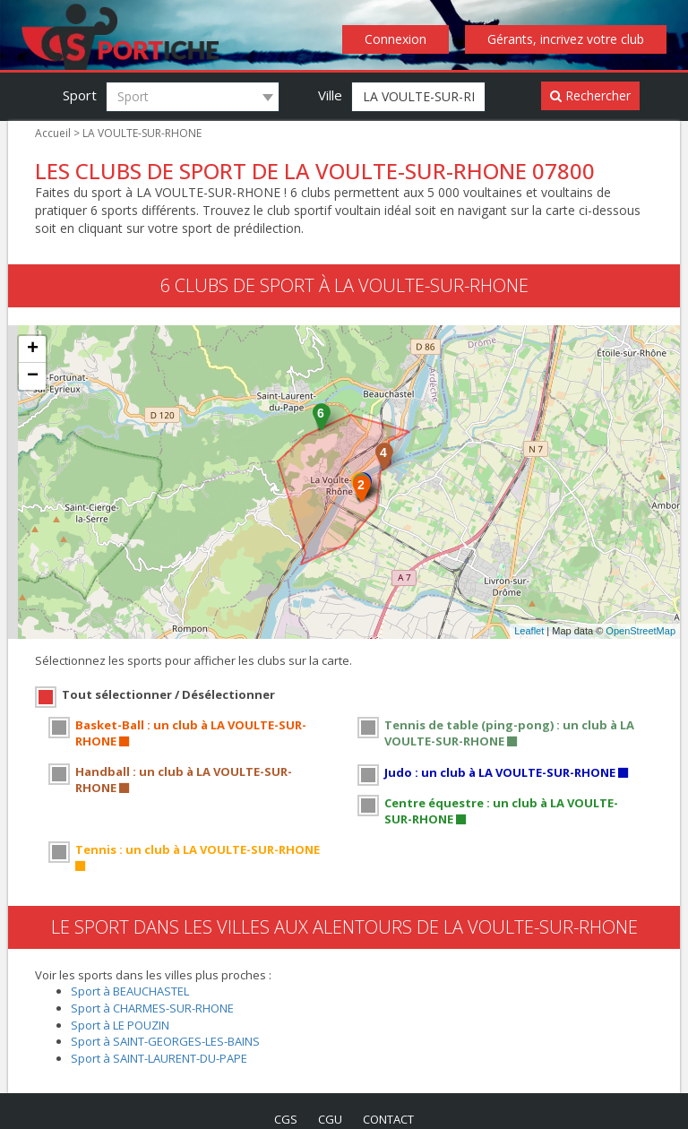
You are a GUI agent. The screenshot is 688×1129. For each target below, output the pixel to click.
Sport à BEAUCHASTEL (134, 973)
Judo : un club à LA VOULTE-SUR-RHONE (506, 771)
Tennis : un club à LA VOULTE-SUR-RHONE (202, 848)
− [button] (33, 377)
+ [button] (33, 350)
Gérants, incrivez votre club (568, 39)
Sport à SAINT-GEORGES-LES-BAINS (171, 1023)
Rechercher (591, 96)
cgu (329, 1101)
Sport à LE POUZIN (122, 1006)
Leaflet (529, 631)
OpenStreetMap (640, 631)
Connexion (401, 39)
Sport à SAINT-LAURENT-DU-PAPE (164, 1040)
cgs (282, 1101)
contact (390, 1101)
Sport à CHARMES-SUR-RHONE (158, 990)
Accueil (52, 133)
